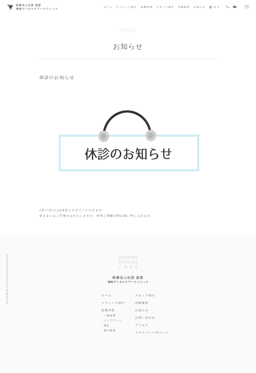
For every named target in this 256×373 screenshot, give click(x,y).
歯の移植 (110, 330)
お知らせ (200, 7)
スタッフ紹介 (165, 7)
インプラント (113, 320)
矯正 (107, 325)
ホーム (108, 7)
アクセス (142, 325)
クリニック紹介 (126, 7)
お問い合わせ (145, 317)
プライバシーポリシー (152, 332)
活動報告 (184, 7)
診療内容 (147, 7)
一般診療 (110, 315)
